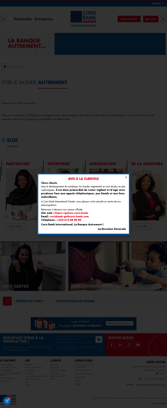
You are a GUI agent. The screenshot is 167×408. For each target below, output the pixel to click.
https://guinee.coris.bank (71, 212)
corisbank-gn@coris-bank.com (69, 216)
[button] (126, 177)
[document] (83, 204)
